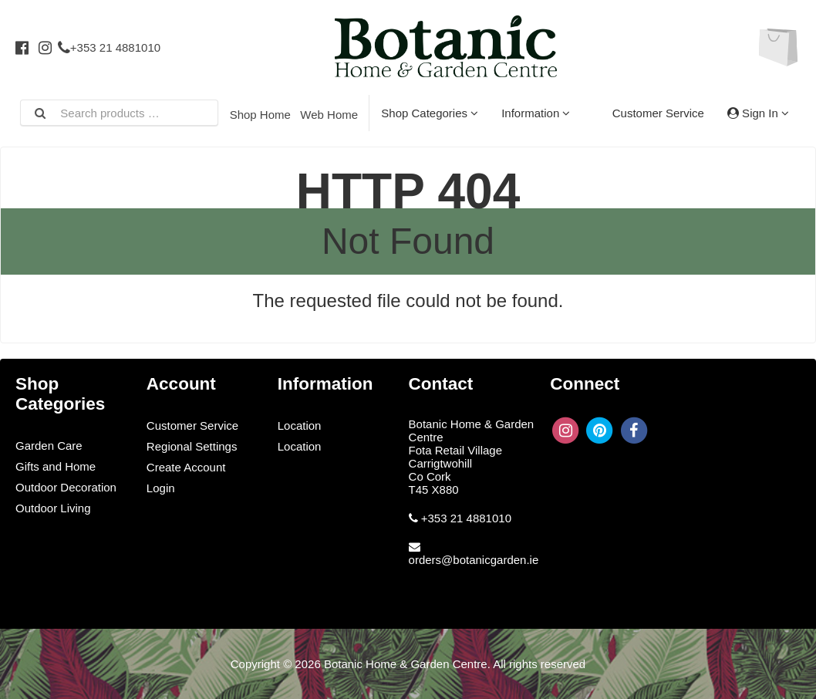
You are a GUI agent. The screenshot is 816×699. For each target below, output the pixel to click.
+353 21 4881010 (109, 47)
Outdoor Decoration (65, 487)
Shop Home (260, 114)
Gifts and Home (55, 466)
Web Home (329, 114)
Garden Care (49, 445)
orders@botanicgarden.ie (474, 559)
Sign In (758, 113)
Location (300, 425)
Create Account (186, 467)
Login (161, 488)
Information (535, 113)
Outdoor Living (53, 508)
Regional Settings (192, 446)
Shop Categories (429, 113)
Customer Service (658, 113)
